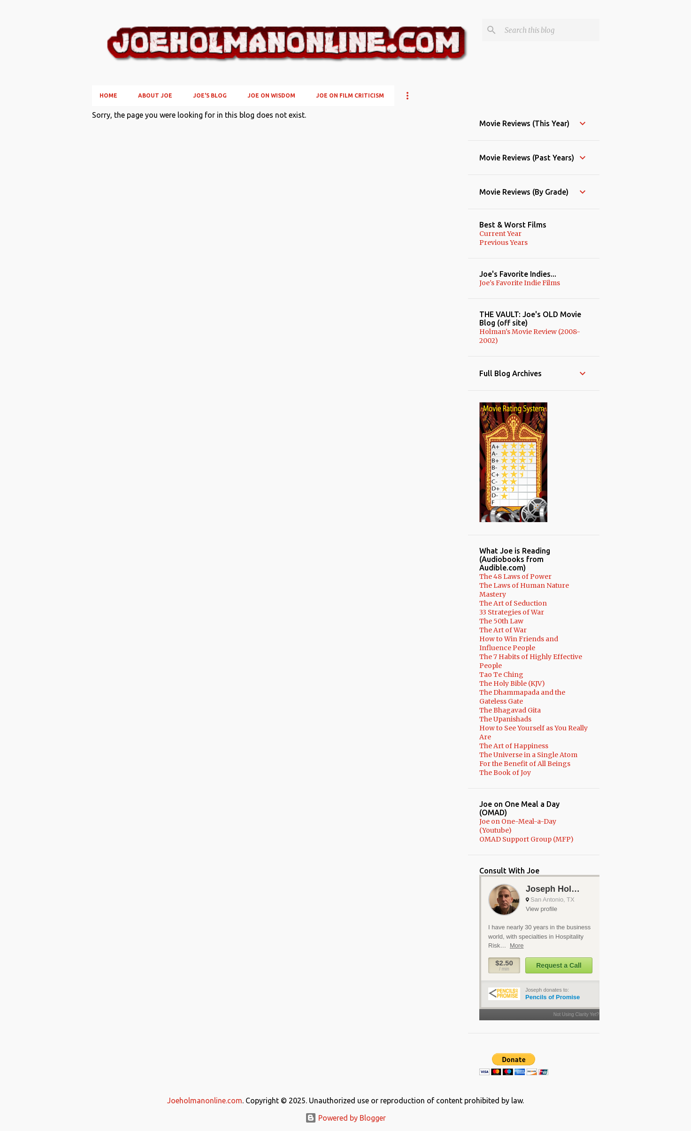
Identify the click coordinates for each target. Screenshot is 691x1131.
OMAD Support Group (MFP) (526, 839)
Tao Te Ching (501, 674)
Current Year (500, 233)
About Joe (155, 95)
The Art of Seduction (513, 603)
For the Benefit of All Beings (524, 763)
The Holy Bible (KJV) (512, 683)
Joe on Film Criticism (350, 95)
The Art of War (503, 630)
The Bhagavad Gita (510, 710)
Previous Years (503, 242)
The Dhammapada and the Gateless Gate (522, 697)
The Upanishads (505, 719)
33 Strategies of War (511, 612)
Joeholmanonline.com (204, 1100)
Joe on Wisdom (271, 95)
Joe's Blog (210, 95)
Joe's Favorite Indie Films (519, 283)
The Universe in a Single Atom (528, 755)
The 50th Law (501, 621)
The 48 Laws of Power (515, 576)
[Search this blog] (550, 30)
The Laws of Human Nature (524, 585)
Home (108, 95)
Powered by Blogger (345, 1118)
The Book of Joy (505, 772)
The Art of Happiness (513, 746)
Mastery (492, 594)
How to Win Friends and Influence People (518, 643)
